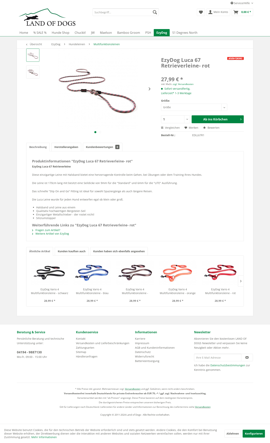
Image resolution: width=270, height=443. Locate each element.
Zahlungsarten (85, 347)
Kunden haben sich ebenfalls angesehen (119, 251)
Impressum (142, 343)
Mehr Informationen (44, 437)
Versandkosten (132, 388)
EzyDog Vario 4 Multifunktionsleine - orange (178, 291)
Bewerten (211, 127)
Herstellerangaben (66, 147)
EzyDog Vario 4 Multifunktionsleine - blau (92, 291)
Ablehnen (232, 433)
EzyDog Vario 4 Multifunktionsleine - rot (220, 291)
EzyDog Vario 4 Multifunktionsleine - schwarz (49, 291)
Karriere (140, 338)
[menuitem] (126, 12)
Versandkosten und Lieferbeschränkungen (102, 343)
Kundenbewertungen (102, 147)
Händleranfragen (87, 356)
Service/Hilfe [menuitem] (240, 3)
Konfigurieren (254, 433)
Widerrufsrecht (144, 356)
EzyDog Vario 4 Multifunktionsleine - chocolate (135, 291)
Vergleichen (170, 127)
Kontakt (81, 338)
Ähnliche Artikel (39, 251)
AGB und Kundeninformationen (155, 347)
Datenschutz (143, 352)
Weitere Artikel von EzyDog (50, 233)
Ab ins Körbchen (222, 118)
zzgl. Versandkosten (183, 84)
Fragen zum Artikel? (46, 230)
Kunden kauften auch (72, 251)
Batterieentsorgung (147, 361)
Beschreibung (38, 147)
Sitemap (81, 352)
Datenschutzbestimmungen (227, 365)
